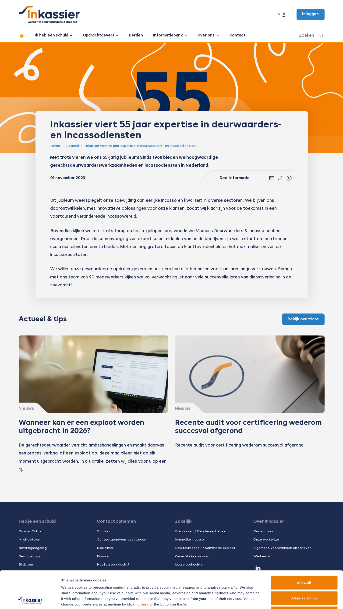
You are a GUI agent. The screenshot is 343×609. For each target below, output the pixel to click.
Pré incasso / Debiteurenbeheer (201, 531)
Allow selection (304, 563)
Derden (136, 35)
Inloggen (310, 14)
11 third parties (98, 580)
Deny (304, 578)
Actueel (72, 146)
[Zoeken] (321, 35)
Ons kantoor (263, 531)
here (145, 569)
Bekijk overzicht (303, 319)
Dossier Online (30, 531)
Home (55, 146)
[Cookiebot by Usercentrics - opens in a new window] (30, 599)
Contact (237, 35)
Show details (245, 600)
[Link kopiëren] (280, 178)
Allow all (304, 548)
